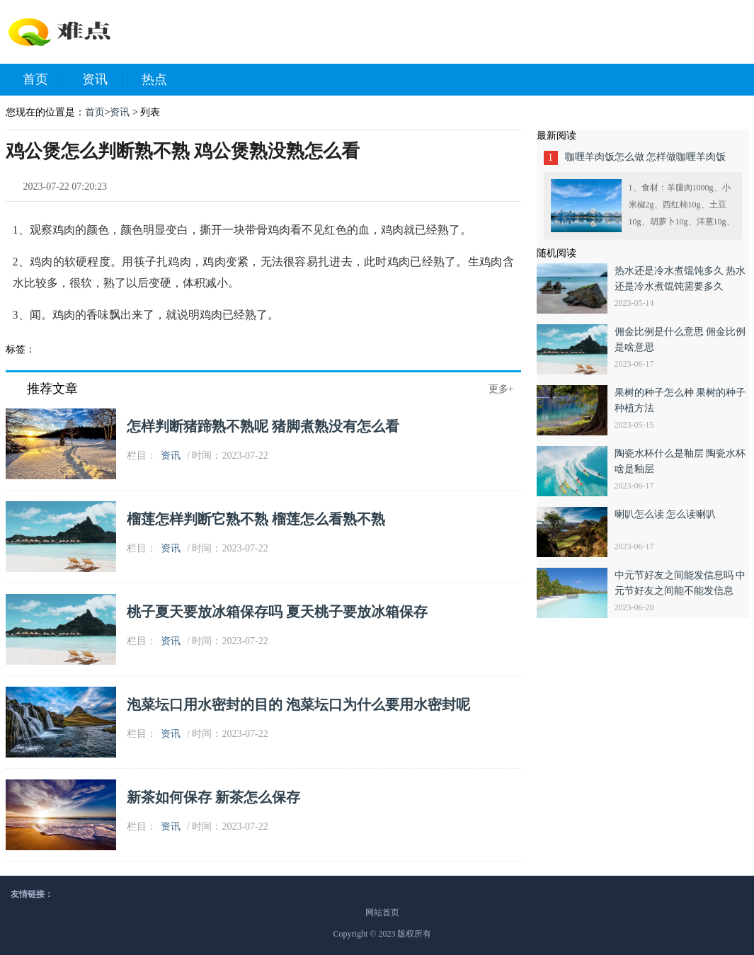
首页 (44, 80)
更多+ (501, 389)
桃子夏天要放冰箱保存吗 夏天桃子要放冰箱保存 (277, 611)
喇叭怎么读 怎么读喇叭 (665, 514)
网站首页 (382, 912)
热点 (163, 80)
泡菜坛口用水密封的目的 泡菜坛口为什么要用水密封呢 (298, 704)
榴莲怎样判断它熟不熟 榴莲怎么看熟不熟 (256, 519)
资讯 (103, 80)
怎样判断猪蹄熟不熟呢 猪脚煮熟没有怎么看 (263, 426)
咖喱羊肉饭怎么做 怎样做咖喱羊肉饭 (645, 156)
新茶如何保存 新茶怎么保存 (213, 797)
